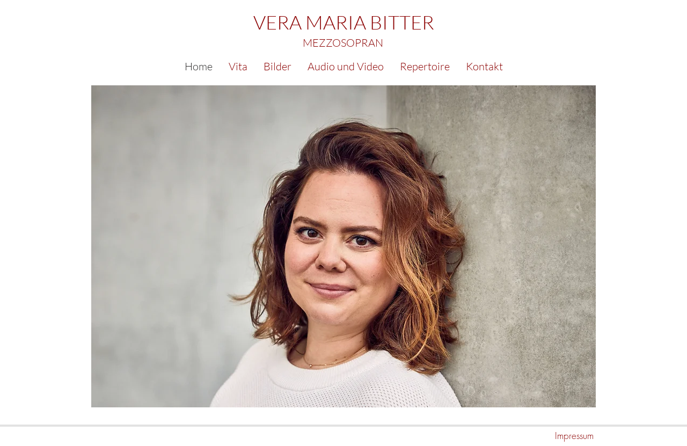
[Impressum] (555, 435)
